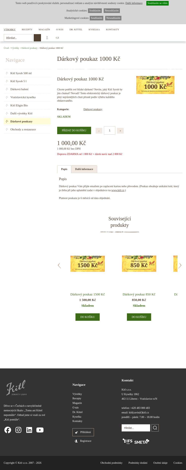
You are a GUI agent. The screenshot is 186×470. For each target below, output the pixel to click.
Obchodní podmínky (111, 462)
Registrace (85, 441)
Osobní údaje (160, 462)
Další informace (84, 169)
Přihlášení (85, 432)
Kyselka (94, 29)
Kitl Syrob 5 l (18, 81)
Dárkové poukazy (30, 48)
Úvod (6, 48)
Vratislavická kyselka (23, 97)
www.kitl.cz (117, 190)
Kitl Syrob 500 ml (21, 73)
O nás (59, 29)
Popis (64, 169)
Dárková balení (19, 89)
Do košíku (87, 317)
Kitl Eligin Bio (19, 105)
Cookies (178, 462)
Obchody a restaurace (23, 129)
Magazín (44, 29)
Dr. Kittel (76, 29)
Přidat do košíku (74, 130)
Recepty (27, 29)
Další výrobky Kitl (21, 113)
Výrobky (10, 29)
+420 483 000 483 (140, 408)
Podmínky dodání (137, 462)
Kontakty (112, 29)
